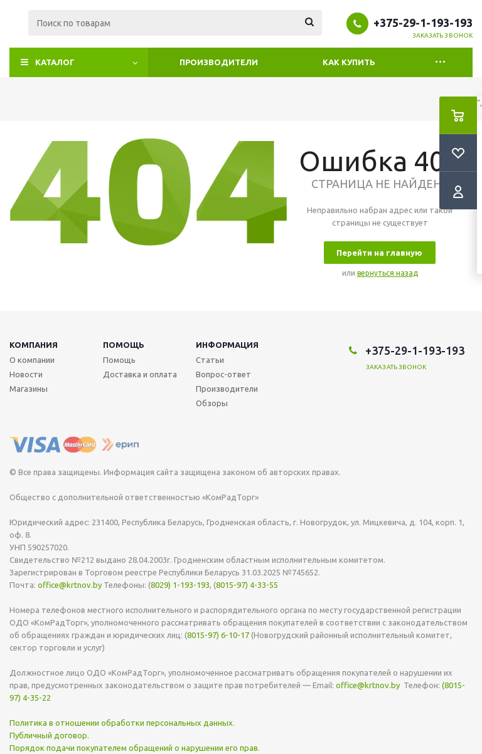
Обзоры (212, 403)
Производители (218, 62)
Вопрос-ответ (223, 374)
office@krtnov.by (70, 584)
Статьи (210, 359)
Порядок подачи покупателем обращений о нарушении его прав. (134, 747)
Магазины (28, 388)
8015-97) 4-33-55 (247, 584)
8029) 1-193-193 (180, 584)
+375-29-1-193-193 (423, 22)
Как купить (349, 62)
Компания (33, 344)
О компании (32, 359)
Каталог (55, 62)
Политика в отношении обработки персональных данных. (122, 722)
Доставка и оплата (140, 374)
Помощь (123, 344)
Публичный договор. (49, 735)
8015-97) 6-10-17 (218, 635)
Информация (227, 344)
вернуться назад (387, 273)
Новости (26, 374)
